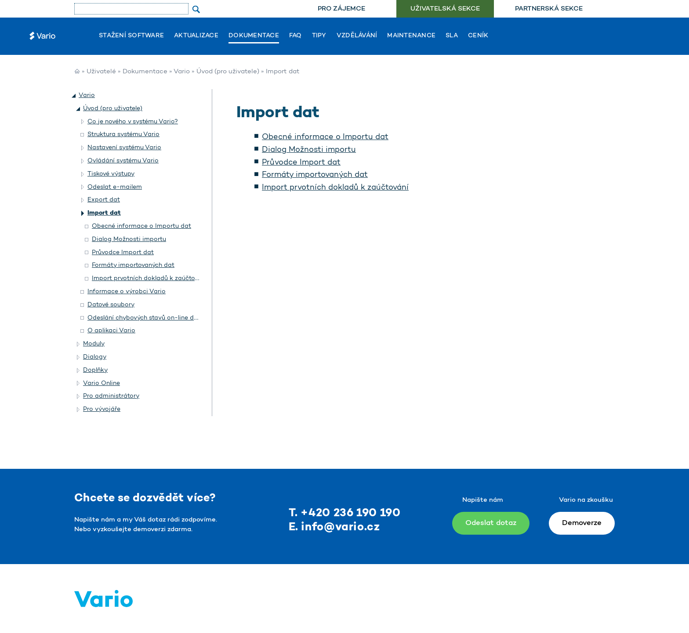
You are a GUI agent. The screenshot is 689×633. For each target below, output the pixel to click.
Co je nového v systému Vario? (132, 122)
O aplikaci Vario (111, 330)
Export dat (103, 200)
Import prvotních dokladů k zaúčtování (335, 188)
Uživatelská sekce (445, 9)
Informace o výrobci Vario (126, 291)
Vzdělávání (357, 36)
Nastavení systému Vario (124, 147)
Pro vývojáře (101, 409)
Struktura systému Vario (123, 134)
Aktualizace (196, 36)
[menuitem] (341, 9)
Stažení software (131, 36)
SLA (452, 36)
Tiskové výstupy (110, 174)
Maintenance (411, 36)
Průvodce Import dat (301, 163)
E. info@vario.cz (334, 527)
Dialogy (94, 357)
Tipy (319, 36)
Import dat (104, 213)
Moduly (94, 344)
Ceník (478, 36)
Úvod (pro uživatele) (227, 71)
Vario (182, 71)
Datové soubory (110, 305)
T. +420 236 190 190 (345, 513)
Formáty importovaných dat (315, 175)
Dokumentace (253, 36)
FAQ (295, 36)
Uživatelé (101, 71)
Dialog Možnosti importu (309, 150)
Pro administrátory (111, 396)
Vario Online (101, 383)
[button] (74, 95)
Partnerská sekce (549, 9)
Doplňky (95, 370)
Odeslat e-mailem (114, 187)
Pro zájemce (341, 9)
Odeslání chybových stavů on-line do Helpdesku (158, 318)
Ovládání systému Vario (123, 161)
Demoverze (582, 523)
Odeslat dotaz (490, 523)
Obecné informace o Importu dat (325, 137)
